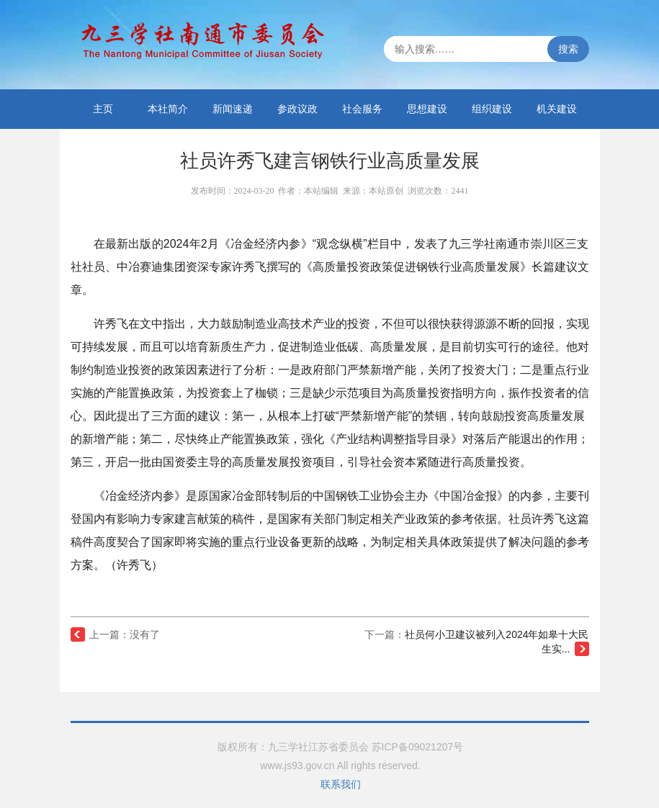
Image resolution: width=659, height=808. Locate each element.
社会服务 (362, 109)
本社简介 (168, 109)
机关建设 (557, 109)
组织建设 (492, 109)
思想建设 (427, 109)
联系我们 (340, 784)
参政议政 (297, 109)
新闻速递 (232, 109)
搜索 (568, 49)
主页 (103, 109)
